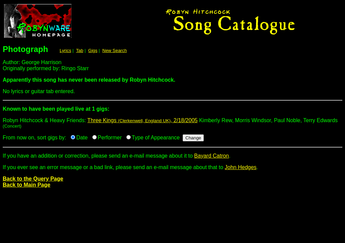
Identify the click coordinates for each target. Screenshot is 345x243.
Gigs (92, 50)
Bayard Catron (211, 156)
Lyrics (65, 50)
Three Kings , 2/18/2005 (142, 120)
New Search (114, 50)
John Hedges (240, 167)
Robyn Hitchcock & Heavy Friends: (172, 111)
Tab (80, 50)
